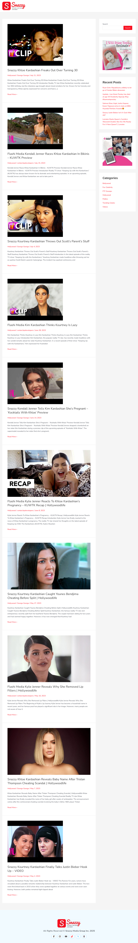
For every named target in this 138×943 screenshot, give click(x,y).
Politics (105, 199)
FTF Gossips (107, 191)
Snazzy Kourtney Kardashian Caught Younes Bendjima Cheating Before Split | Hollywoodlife (44, 600)
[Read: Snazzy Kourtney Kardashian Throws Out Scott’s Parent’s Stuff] (35, 216)
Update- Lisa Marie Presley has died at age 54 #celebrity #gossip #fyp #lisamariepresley (116, 97)
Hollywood (12, 75)
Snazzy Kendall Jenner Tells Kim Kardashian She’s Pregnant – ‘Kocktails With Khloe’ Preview (49, 414)
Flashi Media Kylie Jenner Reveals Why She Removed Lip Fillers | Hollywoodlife (46, 692)
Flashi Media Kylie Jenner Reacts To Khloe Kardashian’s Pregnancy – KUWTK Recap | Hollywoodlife (45, 507)
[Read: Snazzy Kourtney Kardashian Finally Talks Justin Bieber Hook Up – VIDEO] (35, 845)
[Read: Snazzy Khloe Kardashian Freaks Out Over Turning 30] (35, 45)
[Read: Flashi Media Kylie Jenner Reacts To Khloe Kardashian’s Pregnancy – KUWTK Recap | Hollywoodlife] (49, 477)
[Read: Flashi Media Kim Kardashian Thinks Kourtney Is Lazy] (35, 303)
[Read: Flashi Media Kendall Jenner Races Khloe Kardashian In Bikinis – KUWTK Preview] (35, 128)
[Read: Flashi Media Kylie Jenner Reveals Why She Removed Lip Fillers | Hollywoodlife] (49, 662)
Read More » (12, 94)
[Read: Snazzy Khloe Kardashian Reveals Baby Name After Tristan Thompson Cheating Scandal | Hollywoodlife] (49, 755)
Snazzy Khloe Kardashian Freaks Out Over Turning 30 (44, 70)
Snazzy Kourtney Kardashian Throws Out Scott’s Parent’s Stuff (46, 243)
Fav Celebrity (108, 187)
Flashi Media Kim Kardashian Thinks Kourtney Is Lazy (43, 329)
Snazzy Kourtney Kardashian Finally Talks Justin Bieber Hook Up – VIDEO (49, 873)
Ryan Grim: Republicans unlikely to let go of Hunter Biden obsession (117, 88)
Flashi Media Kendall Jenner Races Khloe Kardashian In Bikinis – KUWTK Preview (45, 156)
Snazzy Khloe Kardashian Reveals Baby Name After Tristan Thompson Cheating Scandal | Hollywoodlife (47, 785)
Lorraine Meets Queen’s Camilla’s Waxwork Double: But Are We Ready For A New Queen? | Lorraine (117, 122)
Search (105, 24)
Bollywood (107, 183)
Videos (105, 207)
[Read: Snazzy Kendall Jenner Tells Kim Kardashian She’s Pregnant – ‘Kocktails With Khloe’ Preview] (35, 387)
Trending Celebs (109, 203)
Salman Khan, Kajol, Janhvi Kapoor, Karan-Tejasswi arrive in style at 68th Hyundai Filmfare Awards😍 (117, 106)
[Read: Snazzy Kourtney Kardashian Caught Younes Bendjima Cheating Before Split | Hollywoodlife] (49, 570)
